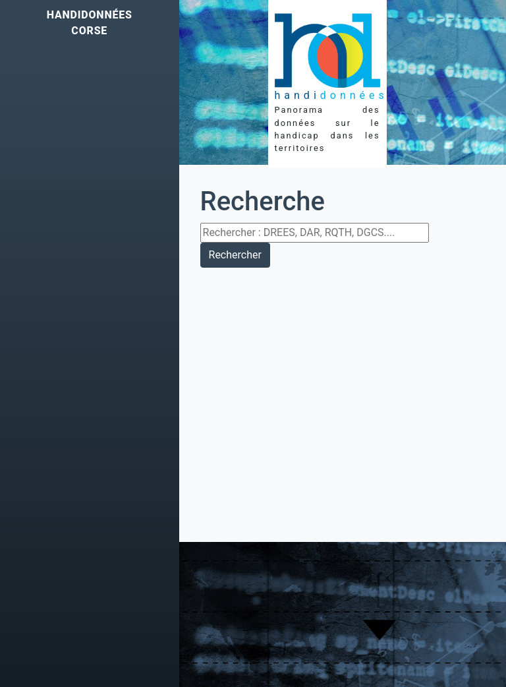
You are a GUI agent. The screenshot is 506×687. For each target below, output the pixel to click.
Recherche (262, 201)
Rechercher (235, 255)
